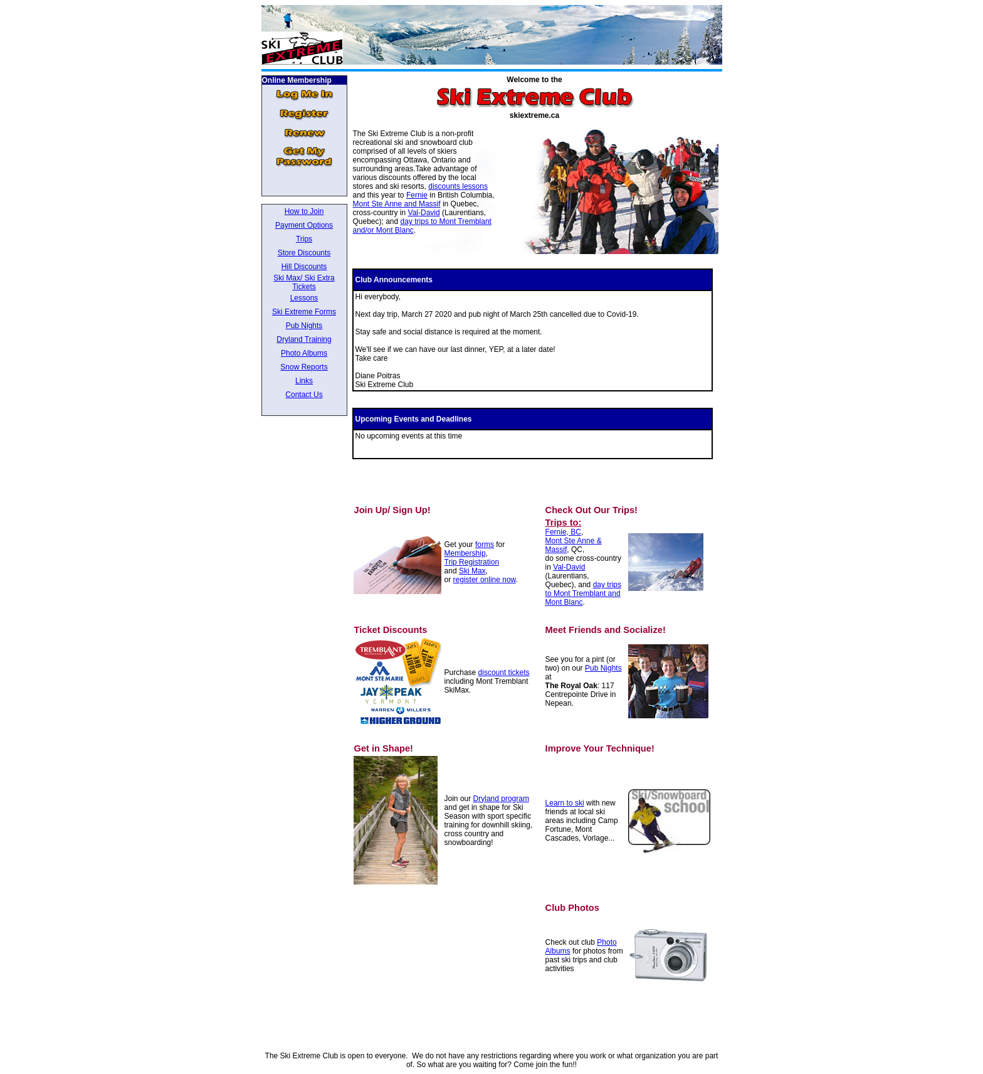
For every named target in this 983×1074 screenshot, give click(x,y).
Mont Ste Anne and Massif (396, 203)
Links (304, 380)
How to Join (304, 211)
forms (484, 544)
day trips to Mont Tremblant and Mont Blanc (583, 593)
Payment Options (304, 225)
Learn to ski (564, 803)
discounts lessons (458, 186)
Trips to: (563, 523)
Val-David (424, 212)
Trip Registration (472, 562)
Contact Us (303, 394)
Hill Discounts (304, 266)
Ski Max (472, 570)
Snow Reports (303, 367)
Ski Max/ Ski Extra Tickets (303, 282)
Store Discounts (304, 252)
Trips (304, 239)
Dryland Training (303, 339)
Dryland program (501, 798)
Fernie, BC (563, 532)
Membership (465, 553)
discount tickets (504, 672)
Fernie (417, 195)
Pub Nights (304, 325)
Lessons (304, 298)
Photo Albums (304, 353)
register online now (484, 579)
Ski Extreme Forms (304, 311)
